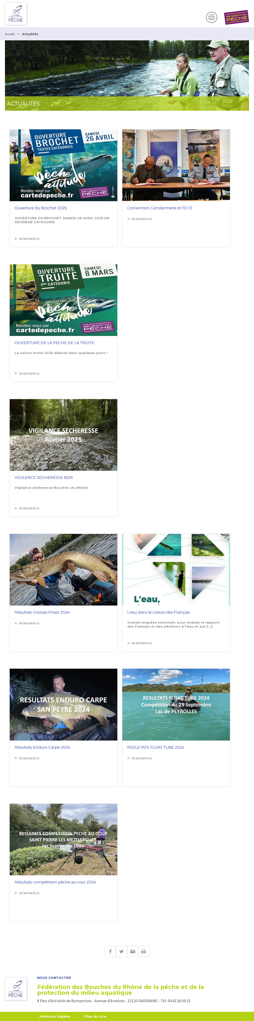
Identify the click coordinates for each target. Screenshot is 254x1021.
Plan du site (95, 1016)
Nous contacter (54, 977)
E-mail (132, 951)
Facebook (110, 951)
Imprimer (143, 951)
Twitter (121, 951)
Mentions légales (54, 1016)
